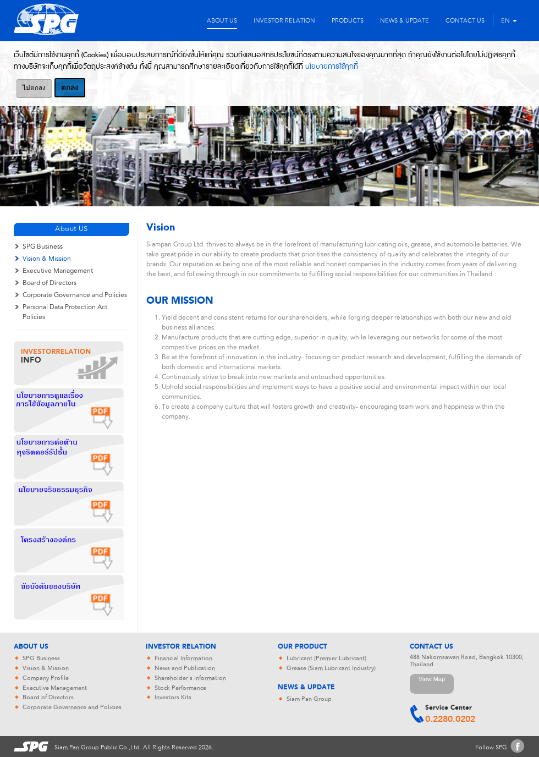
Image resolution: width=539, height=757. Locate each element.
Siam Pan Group (309, 699)
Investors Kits (173, 697)
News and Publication (185, 668)
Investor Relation (181, 647)
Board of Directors (49, 282)
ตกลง (70, 87)
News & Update (306, 687)
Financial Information (183, 658)
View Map (432, 679)
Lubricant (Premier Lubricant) (326, 658)
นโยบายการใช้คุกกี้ (331, 66)
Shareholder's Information (190, 678)
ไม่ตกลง (34, 88)
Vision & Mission (47, 258)
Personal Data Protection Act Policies (65, 312)
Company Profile (46, 678)
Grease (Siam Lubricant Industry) (331, 668)
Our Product (302, 647)
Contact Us (431, 647)
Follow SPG (491, 747)
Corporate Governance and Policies (75, 295)
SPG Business (43, 246)
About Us (31, 647)
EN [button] (509, 21)
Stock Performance (180, 688)
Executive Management (58, 270)
